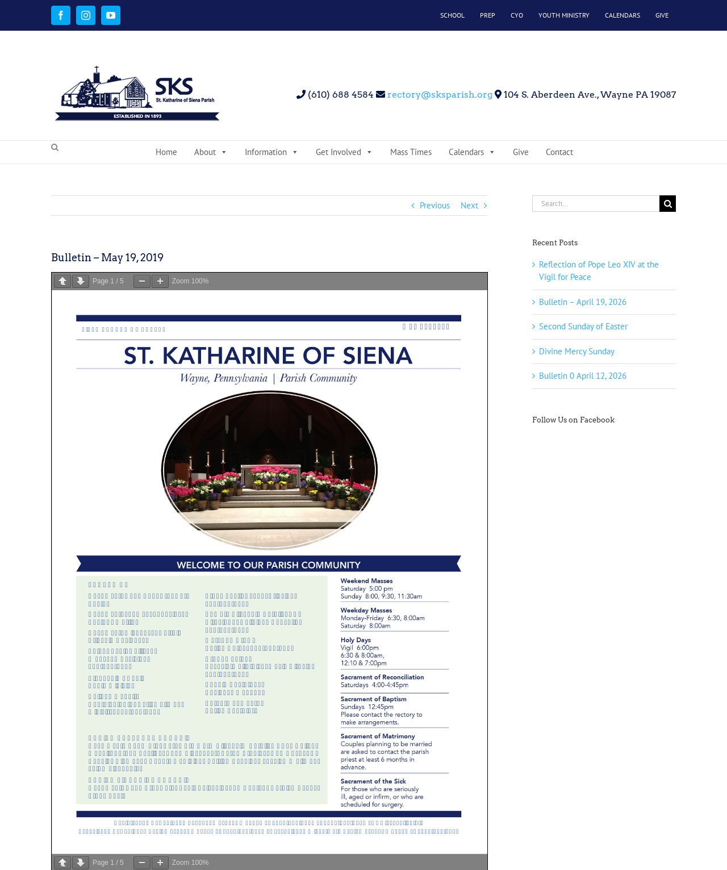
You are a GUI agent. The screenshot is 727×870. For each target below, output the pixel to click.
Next (469, 205)
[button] (55, 147)
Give (521, 152)
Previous (435, 205)
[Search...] (595, 203)
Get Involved (344, 152)
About (211, 152)
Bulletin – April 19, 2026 (582, 301)
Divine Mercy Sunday (577, 351)
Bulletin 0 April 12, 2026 (582, 375)
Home (166, 152)
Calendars (472, 152)
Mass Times (411, 152)
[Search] (667, 203)
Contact (559, 152)
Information (272, 152)
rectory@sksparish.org (438, 94)
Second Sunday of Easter (583, 326)
